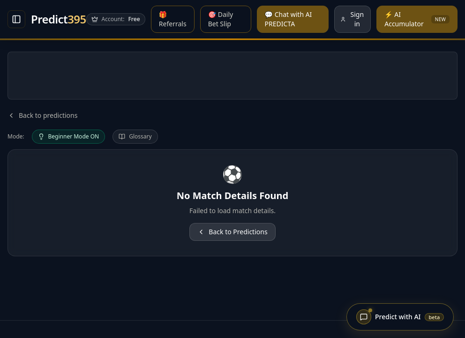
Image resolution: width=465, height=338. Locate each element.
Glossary (135, 136)
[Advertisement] (232, 75)
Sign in (352, 19)
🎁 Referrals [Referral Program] (173, 19)
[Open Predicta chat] (400, 316)
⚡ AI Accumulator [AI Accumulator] (417, 19)
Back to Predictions (232, 231)
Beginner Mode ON (68, 136)
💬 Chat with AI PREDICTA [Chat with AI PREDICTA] (288, 19)
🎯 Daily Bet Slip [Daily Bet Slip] (220, 19)
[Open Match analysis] (16, 19)
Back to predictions (42, 115)
